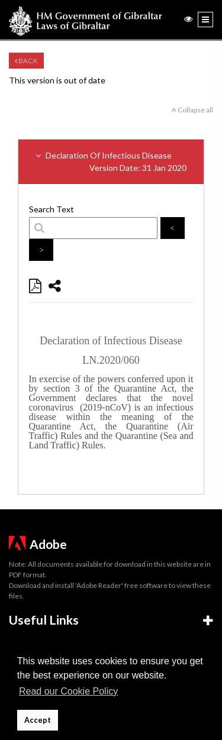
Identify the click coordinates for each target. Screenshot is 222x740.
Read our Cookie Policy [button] (68, 691)
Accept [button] (37, 720)
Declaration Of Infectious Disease (111, 162)
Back (26, 60)
